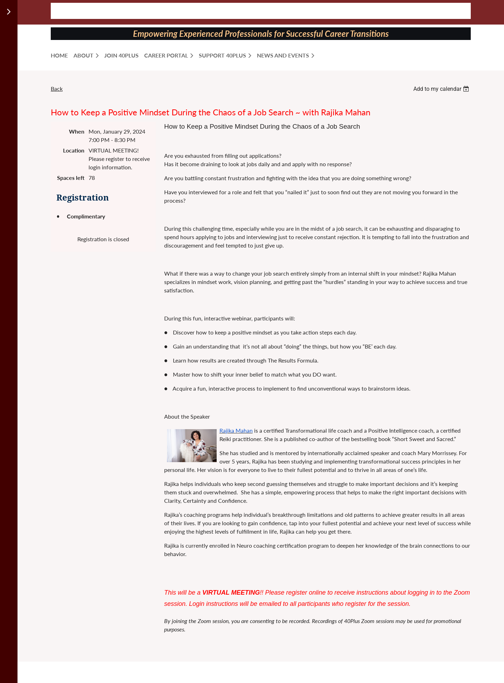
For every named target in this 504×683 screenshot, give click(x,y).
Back (57, 88)
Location (73, 150)
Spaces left (70, 177)
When (76, 131)
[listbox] (442, 88)
